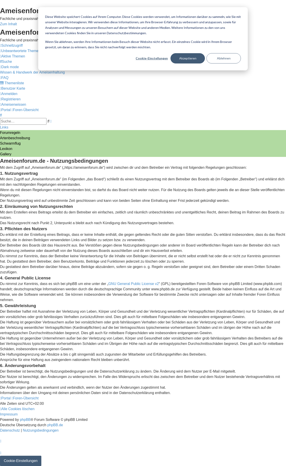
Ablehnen (224, 58)
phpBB (25, 420)
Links (4, 127)
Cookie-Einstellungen (152, 58)
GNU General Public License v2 (133, 284)
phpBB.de (55, 425)
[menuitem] (20, 51)
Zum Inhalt (8, 24)
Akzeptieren (187, 58)
